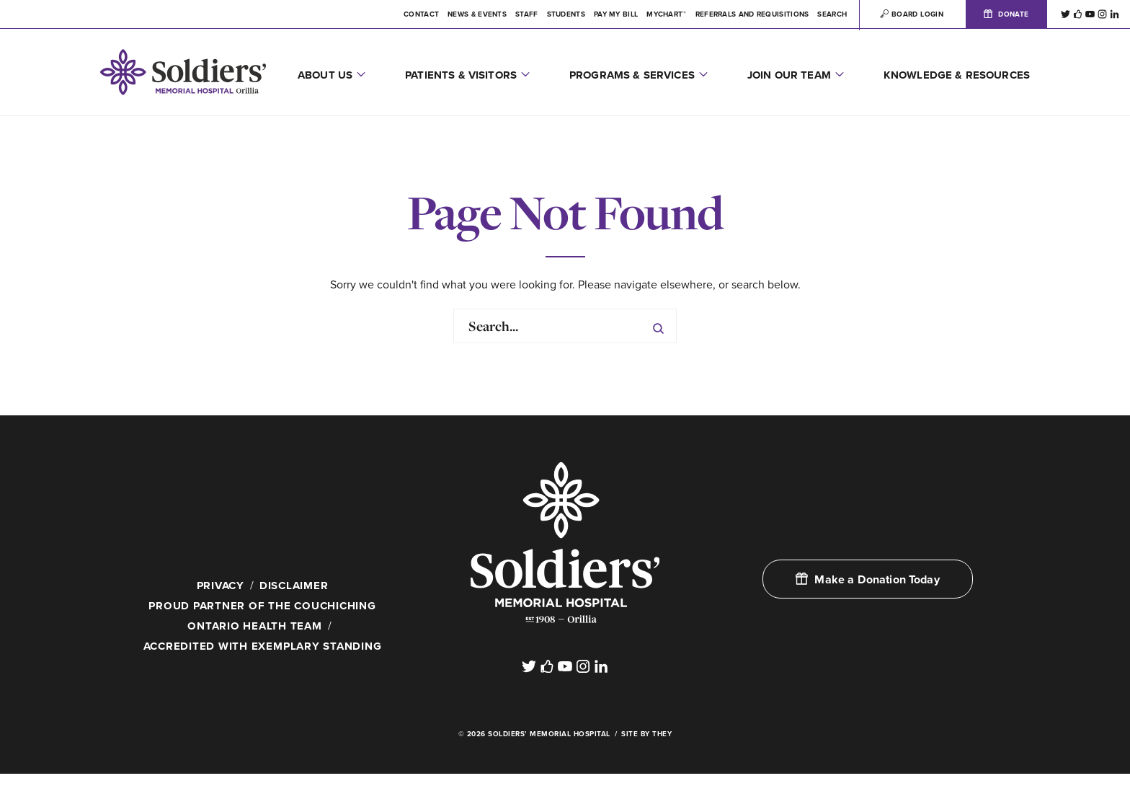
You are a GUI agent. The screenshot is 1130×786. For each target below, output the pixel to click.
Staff (526, 14)
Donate (1006, 14)
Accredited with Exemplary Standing (262, 648)
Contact (421, 14)
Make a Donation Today (867, 580)
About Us (325, 75)
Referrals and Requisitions (752, 14)
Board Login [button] (911, 14)
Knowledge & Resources (957, 75)
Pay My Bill (616, 14)
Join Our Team (789, 75)
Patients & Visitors (461, 75)
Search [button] (832, 14)
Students (566, 14)
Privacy (218, 585)
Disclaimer (295, 585)
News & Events (477, 14)
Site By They (646, 746)
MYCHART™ (666, 14)
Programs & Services (632, 75)
